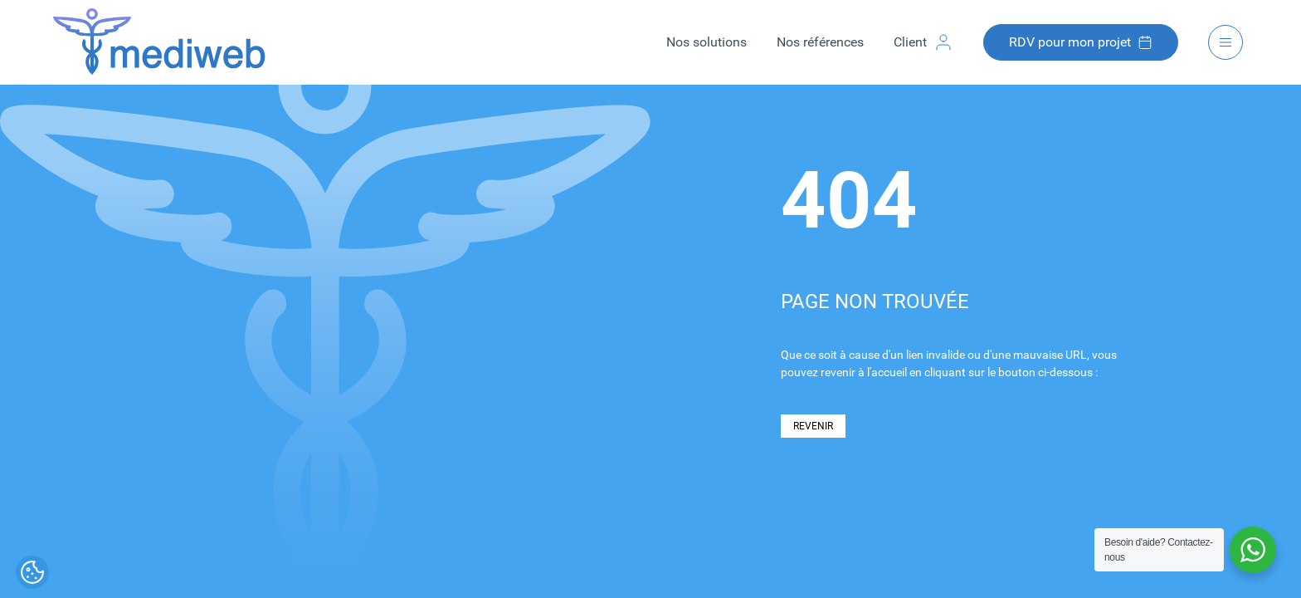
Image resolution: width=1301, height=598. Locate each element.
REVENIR (813, 426)
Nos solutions (706, 42)
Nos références (820, 42)
